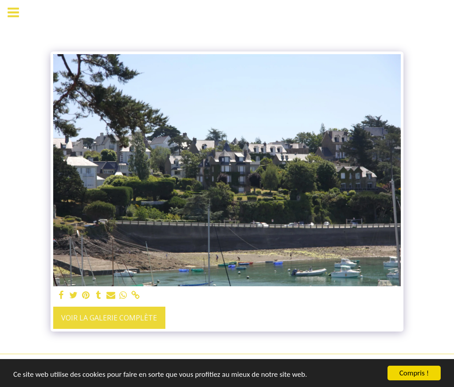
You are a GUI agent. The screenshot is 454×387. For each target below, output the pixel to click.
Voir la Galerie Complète (109, 318)
